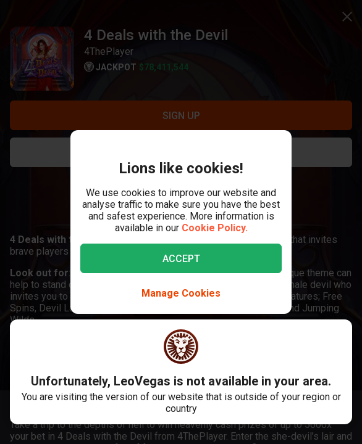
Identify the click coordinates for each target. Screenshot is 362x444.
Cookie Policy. (215, 228)
